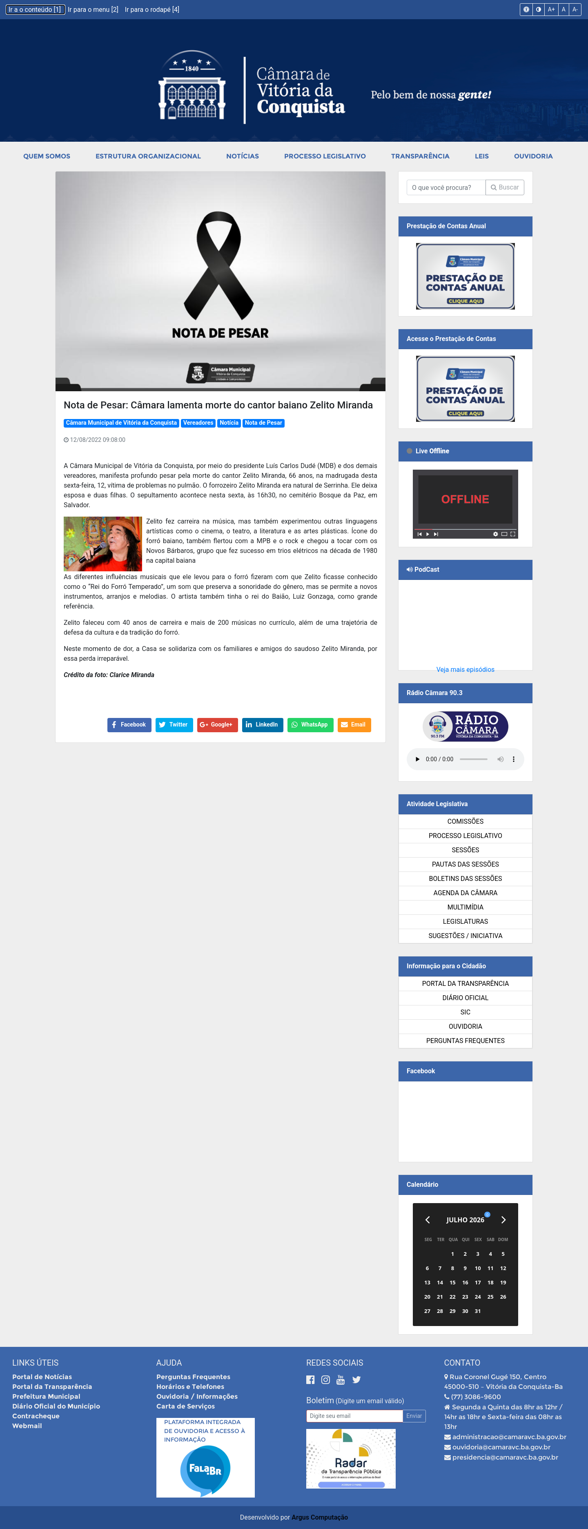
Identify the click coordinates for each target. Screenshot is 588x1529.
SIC (465, 1012)
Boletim (320, 1400)
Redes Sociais (334, 1363)
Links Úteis (35, 1363)
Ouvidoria (533, 156)
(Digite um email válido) (370, 1401)
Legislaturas (465, 921)
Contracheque (36, 1416)
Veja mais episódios (466, 669)
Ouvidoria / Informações (197, 1396)
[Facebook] (311, 1380)
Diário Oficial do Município (56, 1406)
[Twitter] (356, 1380)
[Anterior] (427, 1220)
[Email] (354, 1416)
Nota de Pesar (263, 422)
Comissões (465, 821)
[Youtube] (341, 1380)
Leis (482, 156)
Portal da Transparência (465, 983)
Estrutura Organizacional (148, 156)
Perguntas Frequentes (465, 1041)
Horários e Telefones (190, 1387)
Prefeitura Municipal (46, 1396)
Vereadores (198, 422)
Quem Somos (46, 156)
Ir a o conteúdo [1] (35, 9)
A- (575, 9)
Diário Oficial (466, 998)
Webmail (27, 1426)
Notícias (242, 156)
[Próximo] (503, 1220)
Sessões (465, 850)
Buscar (505, 187)
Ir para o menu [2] (94, 9)
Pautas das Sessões (465, 864)
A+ (551, 9)
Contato (462, 1363)
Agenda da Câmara (466, 893)
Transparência (420, 156)
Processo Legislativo (325, 156)
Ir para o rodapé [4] (152, 9)
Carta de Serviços (185, 1406)
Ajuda (169, 1363)
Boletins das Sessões (465, 879)
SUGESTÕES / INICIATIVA (465, 936)
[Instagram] (326, 1380)
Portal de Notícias (42, 1377)
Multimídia (465, 907)
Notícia (229, 422)
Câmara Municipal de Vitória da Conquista (121, 422)
